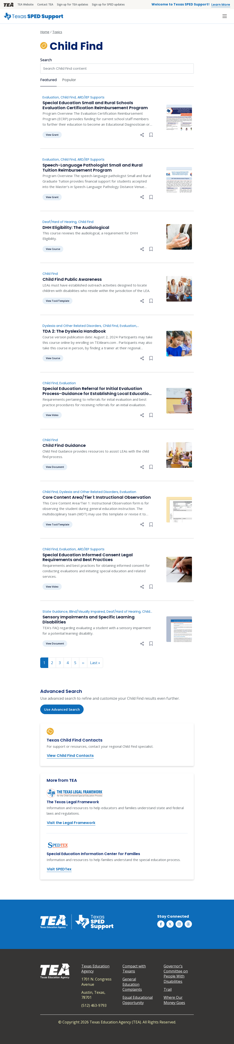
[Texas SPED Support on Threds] (188, 924)
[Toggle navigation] (224, 16)
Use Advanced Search (62, 709)
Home (44, 32)
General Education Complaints (132, 984)
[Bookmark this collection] (151, 134)
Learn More (220, 4)
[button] (142, 134)
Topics (57, 32)
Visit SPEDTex (59, 869)
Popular (69, 79)
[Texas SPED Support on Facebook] (161, 924)
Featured (48, 79)
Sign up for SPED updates (108, 4)
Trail (168, 989)
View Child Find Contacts (70, 755)
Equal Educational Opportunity (137, 1000)
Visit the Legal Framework (71, 822)
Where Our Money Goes (174, 1000)
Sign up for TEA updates (72, 4)
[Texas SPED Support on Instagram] (179, 924)
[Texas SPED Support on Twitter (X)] (170, 924)
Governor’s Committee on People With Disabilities (176, 974)
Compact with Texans (134, 969)
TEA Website (25, 4)
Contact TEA (45, 4)
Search (46, 59)
